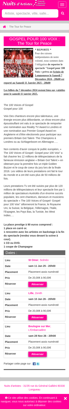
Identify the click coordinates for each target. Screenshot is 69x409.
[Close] (65, 398)
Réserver (37, 284)
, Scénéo (38, 260)
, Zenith (35, 293)
